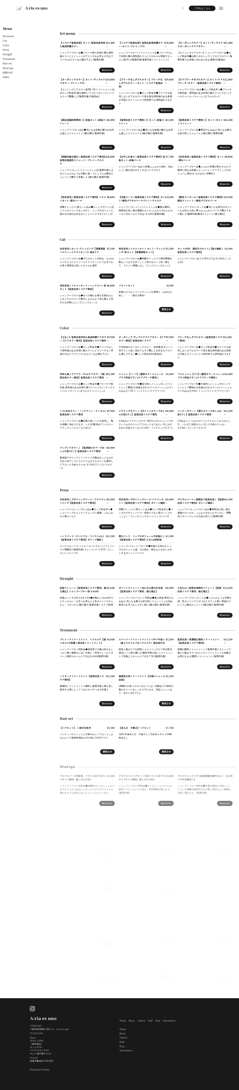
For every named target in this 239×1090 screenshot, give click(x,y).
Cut (5, 41)
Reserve (107, 70)
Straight (7, 54)
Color (6, 45)
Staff (150, 1021)
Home (123, 1021)
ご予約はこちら (202, 8)
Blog (157, 1021)
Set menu (8, 36)
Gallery (141, 1021)
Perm (6, 50)
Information (169, 1021)
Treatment (9, 59)
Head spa (8, 68)
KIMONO (8, 73)
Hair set (7, 63)
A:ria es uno (43, 1018)
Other (6, 77)
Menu (7, 29)
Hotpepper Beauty (39, 1070)
